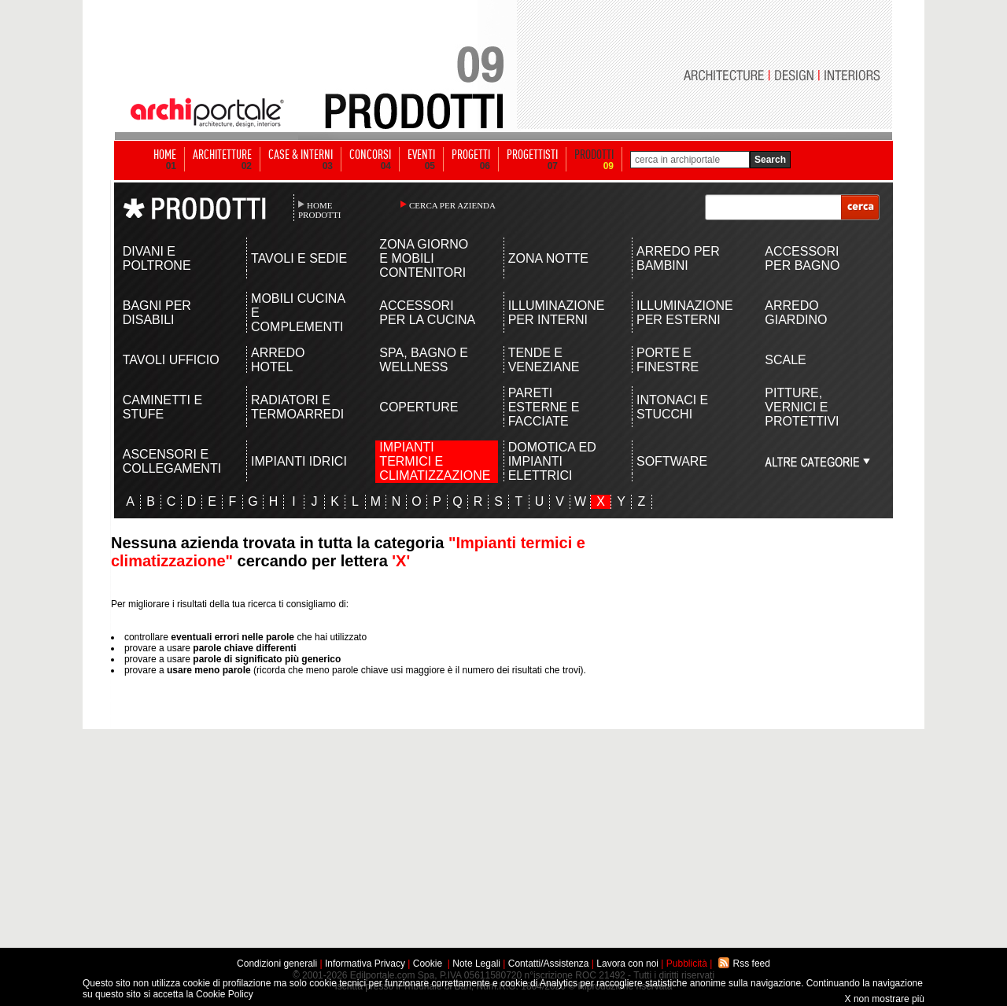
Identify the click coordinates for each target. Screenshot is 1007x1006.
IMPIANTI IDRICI (299, 461)
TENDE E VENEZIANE (544, 360)
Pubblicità (686, 963)
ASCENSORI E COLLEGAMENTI (172, 461)
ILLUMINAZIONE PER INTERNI (556, 312)
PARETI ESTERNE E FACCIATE (544, 407)
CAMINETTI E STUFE (162, 407)
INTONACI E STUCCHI (672, 407)
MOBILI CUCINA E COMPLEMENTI (298, 312)
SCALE (785, 360)
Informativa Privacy (365, 963)
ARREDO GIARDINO (796, 312)
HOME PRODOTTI (319, 210)
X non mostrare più (884, 998)
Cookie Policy (224, 994)
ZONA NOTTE (548, 258)
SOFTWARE (671, 461)
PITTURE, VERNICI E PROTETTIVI (802, 407)
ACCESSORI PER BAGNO (802, 258)
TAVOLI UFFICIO (171, 360)
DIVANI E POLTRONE (157, 258)
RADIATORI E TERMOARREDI (297, 407)
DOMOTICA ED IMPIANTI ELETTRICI (552, 461)
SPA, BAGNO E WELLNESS (423, 360)
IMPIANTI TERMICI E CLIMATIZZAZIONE (428, 461)
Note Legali (476, 963)
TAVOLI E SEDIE (299, 258)
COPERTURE (418, 407)
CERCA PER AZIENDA (452, 205)
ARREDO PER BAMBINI (678, 258)
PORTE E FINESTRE (667, 360)
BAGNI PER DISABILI (157, 312)
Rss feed (751, 963)
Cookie (427, 963)
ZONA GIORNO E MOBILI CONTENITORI (423, 258)
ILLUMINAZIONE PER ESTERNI (684, 312)
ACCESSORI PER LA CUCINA (427, 312)
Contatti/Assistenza (548, 963)
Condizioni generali (277, 963)
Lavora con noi (627, 963)
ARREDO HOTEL (277, 360)
